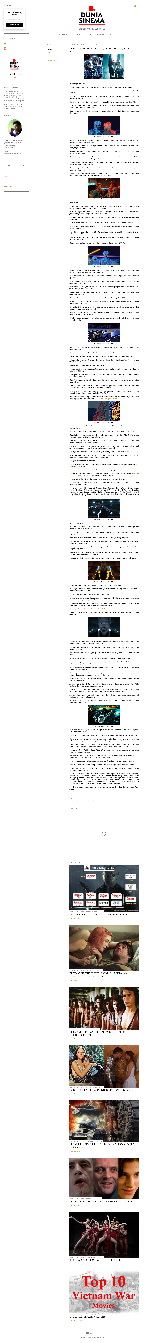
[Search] (137, 6)
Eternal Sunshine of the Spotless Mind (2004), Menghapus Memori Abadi (98, 975)
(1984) (106, 399)
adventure (50, 55)
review (49, 58)
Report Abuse (9, 186)
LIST (69, 35)
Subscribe (14, 25)
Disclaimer (99, 35)
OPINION (75, 35)
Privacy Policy (86, 35)
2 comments (78, 980)
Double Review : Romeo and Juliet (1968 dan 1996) (100, 1090)
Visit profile (14, 78)
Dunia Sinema (14, 73)
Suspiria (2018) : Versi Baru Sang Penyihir (95, 1260)
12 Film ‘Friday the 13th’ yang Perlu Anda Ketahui (101, 914)
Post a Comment (79, 918)
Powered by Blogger (94, 1333)
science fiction (52, 61)
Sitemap (108, 35)
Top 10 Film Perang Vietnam (87, 1316)
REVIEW (63, 35)
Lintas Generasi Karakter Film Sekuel (93, 609)
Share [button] (49, 44)
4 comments (78, 1263)
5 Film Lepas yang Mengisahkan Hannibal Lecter (100, 1201)
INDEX (56, 35)
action (49, 53)
